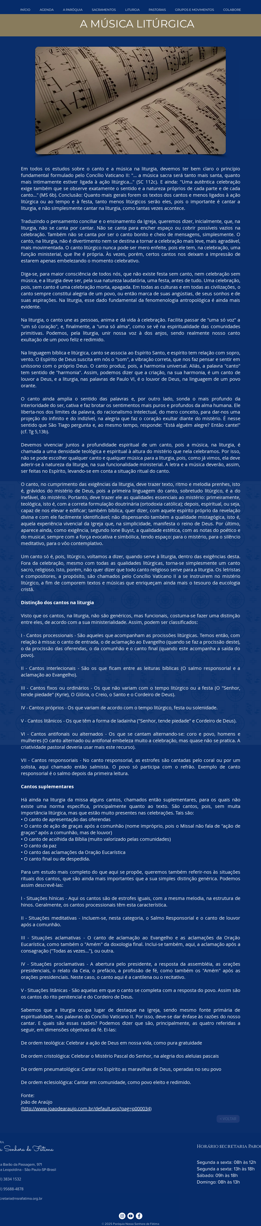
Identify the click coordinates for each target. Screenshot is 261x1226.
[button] (72, 9)
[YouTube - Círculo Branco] (130, 1216)
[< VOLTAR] (228, 1119)
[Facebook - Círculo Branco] (139, 1216)
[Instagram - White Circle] (122, 1216)
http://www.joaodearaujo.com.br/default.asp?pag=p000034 (86, 1108)
